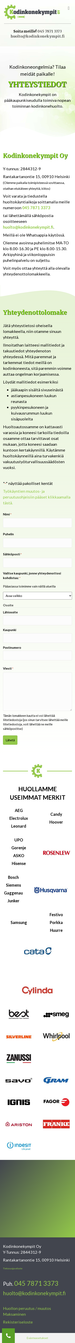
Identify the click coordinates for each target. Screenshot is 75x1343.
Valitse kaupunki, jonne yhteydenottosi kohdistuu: (32, 575)
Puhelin (8, 534)
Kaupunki (9, 630)
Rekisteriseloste (18, 1322)
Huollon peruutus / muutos (27, 1308)
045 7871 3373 (49, 31)
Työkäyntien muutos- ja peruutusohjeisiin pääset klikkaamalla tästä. (36, 497)
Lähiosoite (10, 612)
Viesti (8, 668)
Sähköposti (12, 554)
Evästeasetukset (37, 1338)
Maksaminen (14, 1314)
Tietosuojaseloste (12, 1268)
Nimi (7, 514)
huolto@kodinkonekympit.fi (38, 36)
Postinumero (12, 647)
